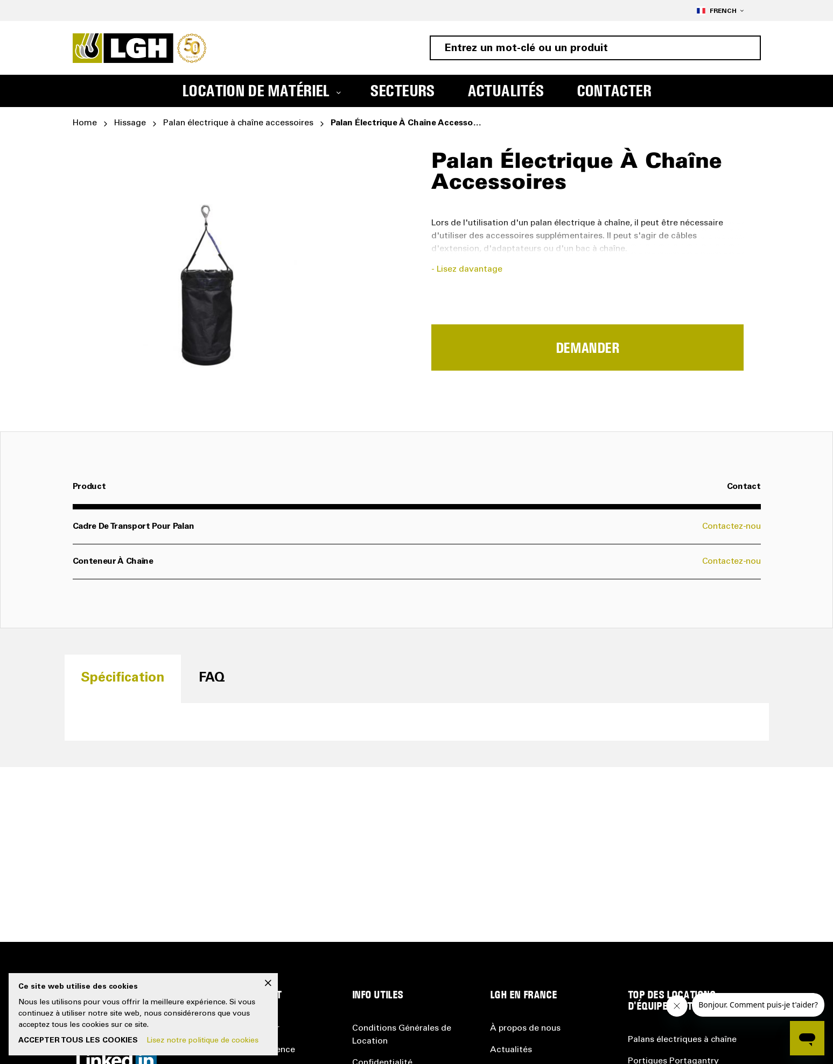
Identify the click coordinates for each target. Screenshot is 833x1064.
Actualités (511, 1050)
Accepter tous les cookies (78, 1041)
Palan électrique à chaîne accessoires (238, 123)
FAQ (212, 678)
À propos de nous (525, 1028)
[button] (720, 10)
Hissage (130, 123)
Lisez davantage (469, 269)
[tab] (122, 678)
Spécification (123, 678)
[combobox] (595, 48)
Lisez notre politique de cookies (202, 1041)
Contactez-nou (731, 526)
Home (85, 123)
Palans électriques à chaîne (682, 1039)
